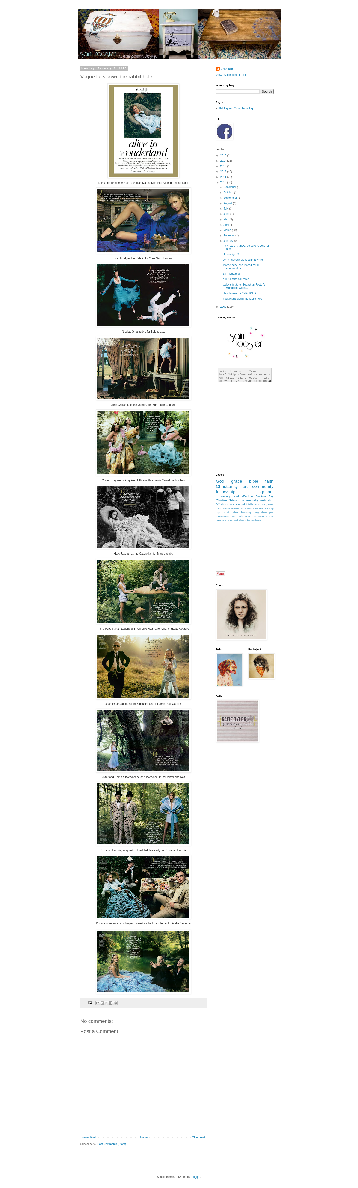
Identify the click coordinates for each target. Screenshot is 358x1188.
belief (271, 504)
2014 (223, 160)
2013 (223, 166)
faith (269, 481)
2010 (223, 182)
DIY (218, 504)
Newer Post (89, 1137)
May (226, 219)
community (263, 486)
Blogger (195, 1177)
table (250, 504)
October (228, 192)
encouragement (227, 496)
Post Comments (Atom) (111, 1144)
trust (236, 520)
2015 (223, 155)
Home (144, 1137)
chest (218, 508)
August (228, 203)
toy (226, 520)
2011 (223, 177)
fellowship (225, 491)
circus (224, 504)
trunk (230, 520)
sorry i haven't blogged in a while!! (243, 259)
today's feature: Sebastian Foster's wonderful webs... (244, 286)
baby (264, 504)
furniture (261, 496)
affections (247, 496)
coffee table (233, 508)
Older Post (198, 1137)
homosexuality (250, 500)
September (230, 197)
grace (236, 481)
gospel (267, 491)
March (227, 230)
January (228, 240)
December (230, 187)
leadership (246, 512)
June (226, 214)
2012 (223, 171)
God (220, 481)
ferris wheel (252, 508)
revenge (220, 520)
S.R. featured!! (231, 273)
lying (234, 516)
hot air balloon (230, 512)
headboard (264, 508)
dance (243, 508)
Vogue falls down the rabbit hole (242, 298)
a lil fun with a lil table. (236, 279)
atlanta (257, 504)
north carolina (245, 516)
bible (253, 481)
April (226, 224)
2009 (223, 306)
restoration (267, 500)
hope (231, 504)
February (229, 235)
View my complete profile (231, 74)
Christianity (227, 486)
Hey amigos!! (231, 254)
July (226, 208)
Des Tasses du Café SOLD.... (241, 293)
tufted (241, 520)
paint (244, 504)
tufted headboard (253, 520)
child (224, 508)
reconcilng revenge (263, 516)
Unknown (227, 68)
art (244, 486)
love (238, 504)
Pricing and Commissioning (236, 108)
